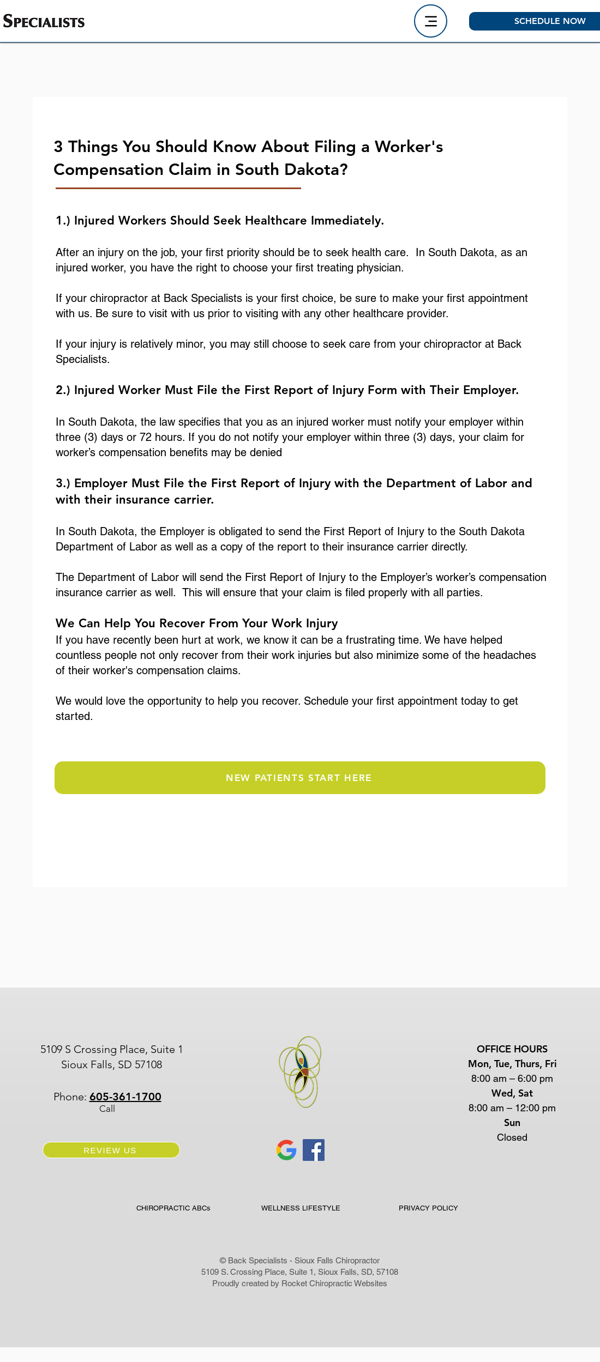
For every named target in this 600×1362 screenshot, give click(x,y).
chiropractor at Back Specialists (167, 298)
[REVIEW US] (111, 1150)
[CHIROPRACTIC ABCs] (173, 1208)
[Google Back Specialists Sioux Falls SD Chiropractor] (286, 1150)
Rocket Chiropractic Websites (334, 1283)
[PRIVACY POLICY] (428, 1208)
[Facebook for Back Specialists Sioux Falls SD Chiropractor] (314, 1150)
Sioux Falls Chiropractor (337, 1260)
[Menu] (430, 21)
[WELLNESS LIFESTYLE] (300, 1208)
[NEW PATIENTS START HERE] (300, 777)
